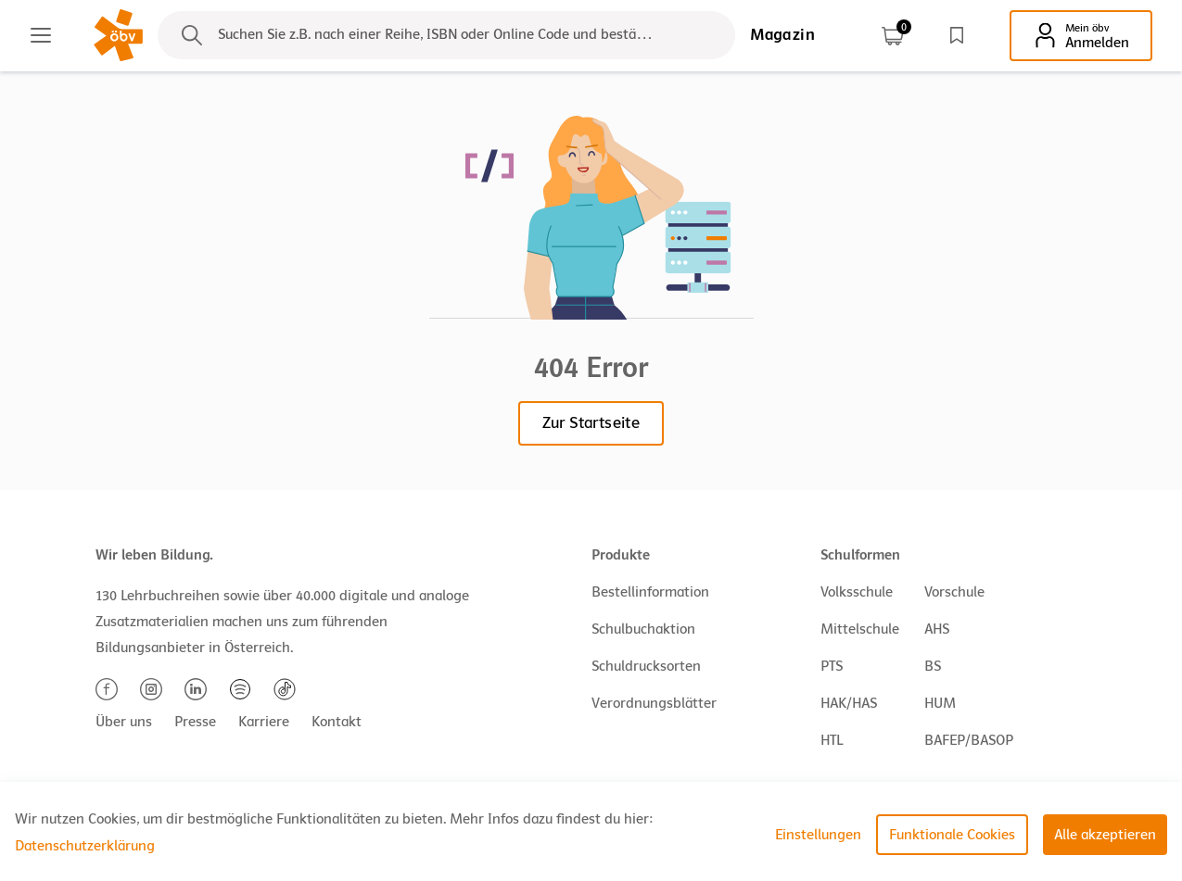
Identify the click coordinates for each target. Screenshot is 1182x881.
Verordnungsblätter (654, 703)
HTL (831, 740)
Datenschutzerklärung (85, 845)
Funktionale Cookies (952, 834)
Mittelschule (859, 629)
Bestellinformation (650, 592)
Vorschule (954, 592)
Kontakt (336, 721)
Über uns (123, 721)
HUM (940, 703)
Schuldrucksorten (646, 666)
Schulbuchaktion (643, 629)
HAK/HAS (848, 703)
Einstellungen (818, 834)
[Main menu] (41, 35)
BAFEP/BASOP (968, 740)
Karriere (263, 721)
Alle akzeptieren (1105, 834)
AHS (936, 629)
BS (932, 666)
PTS (831, 666)
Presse (195, 721)
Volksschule (856, 592)
